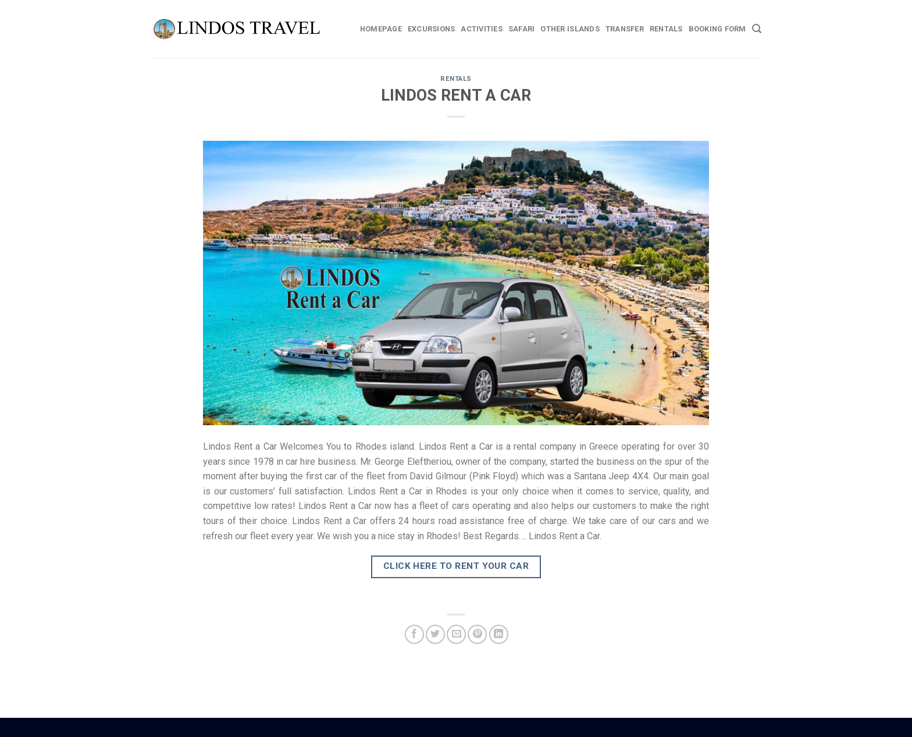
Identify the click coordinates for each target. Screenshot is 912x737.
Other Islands (569, 28)
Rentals (666, 28)
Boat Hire (447, 726)
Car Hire (460, 726)
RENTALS (456, 79)
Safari (521, 28)
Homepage (381, 28)
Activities (482, 28)
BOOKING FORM (717, 28)
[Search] (756, 28)
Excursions (431, 28)
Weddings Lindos (481, 726)
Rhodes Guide (430, 726)
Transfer (624, 28)
